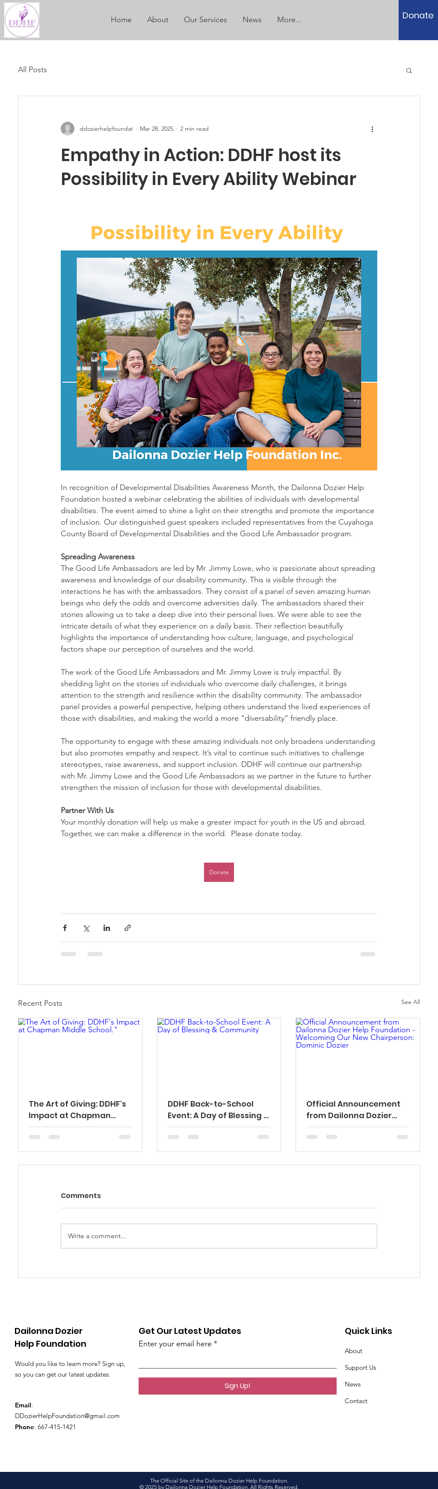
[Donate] (418, 15)
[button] (409, 70)
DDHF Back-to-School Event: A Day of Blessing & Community (218, 1109)
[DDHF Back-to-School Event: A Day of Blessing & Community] (219, 1052)
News (353, 1384)
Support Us (360, 1367)
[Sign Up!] (238, 1386)
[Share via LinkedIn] (107, 928)
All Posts (32, 69)
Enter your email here (175, 1344)
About (353, 1351)
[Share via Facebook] (65, 928)
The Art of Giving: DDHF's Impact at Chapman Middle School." (77, 1109)
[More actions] (372, 128)
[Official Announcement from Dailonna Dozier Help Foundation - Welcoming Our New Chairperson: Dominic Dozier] (358, 1052)
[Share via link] (128, 928)
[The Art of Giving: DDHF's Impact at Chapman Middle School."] (80, 1052)
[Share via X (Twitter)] (86, 928)
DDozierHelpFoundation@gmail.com (67, 1416)
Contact (356, 1401)
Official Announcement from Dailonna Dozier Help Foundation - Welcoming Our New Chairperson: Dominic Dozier (353, 1109)
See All (410, 1002)
